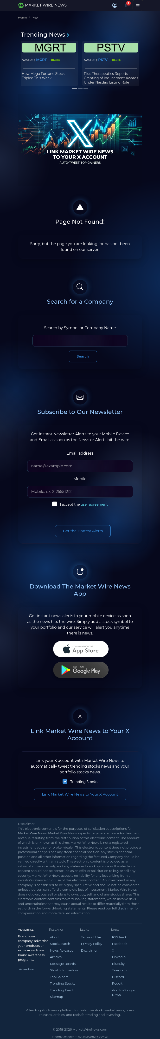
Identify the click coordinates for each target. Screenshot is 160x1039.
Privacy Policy (91, 944)
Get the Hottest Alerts (83, 531)
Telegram (119, 970)
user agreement (94, 504)
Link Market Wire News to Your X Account (80, 794)
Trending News (45, 34)
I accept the (84, 504)
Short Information (64, 970)
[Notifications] (126, 5)
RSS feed (119, 937)
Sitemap (56, 997)
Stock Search (60, 944)
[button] (114, 5)
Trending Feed (61, 990)
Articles (56, 957)
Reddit (117, 983)
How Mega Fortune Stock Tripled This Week (43, 76)
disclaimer (126, 908)
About (55, 937)
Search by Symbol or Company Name (80, 328)
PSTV (103, 60)
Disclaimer (89, 950)
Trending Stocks (83, 782)
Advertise (26, 969)
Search (83, 356)
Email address (80, 453)
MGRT (41, 60)
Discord (118, 977)
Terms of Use (91, 937)
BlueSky (118, 964)
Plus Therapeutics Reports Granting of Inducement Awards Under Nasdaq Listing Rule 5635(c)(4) (111, 80)
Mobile (79, 479)
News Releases (61, 950)
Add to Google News (123, 992)
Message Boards (63, 964)
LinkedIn (119, 957)
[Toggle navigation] (138, 5)
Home (22, 17)
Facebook (120, 944)
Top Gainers (59, 977)
